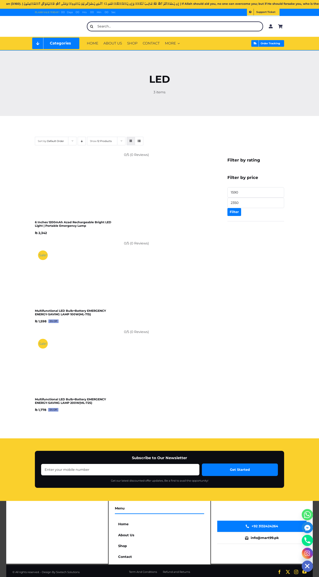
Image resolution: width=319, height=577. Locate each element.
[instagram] (296, 572)
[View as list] (139, 141)
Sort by (51, 141)
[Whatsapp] (307, 514)
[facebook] (279, 572)
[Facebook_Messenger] (307, 527)
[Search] (92, 26)
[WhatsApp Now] (262, 526)
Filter (234, 212)
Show (101, 141)
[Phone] (307, 540)
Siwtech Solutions (68, 572)
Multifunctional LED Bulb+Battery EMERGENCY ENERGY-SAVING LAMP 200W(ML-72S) (70, 401)
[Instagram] (307, 553)
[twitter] (288, 572)
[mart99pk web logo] (58, 20)
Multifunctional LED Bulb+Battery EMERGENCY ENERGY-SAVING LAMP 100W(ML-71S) (70, 312)
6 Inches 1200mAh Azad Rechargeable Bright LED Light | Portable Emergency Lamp (73, 224)
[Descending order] (82, 141)
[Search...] (175, 26)
